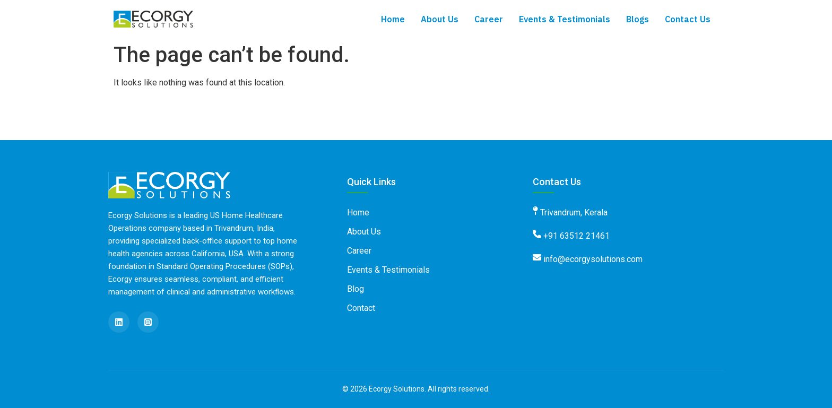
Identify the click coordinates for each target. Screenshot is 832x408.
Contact (361, 308)
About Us (439, 19)
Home (393, 19)
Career (488, 19)
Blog (355, 289)
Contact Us (687, 19)
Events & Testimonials (564, 19)
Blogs (637, 19)
